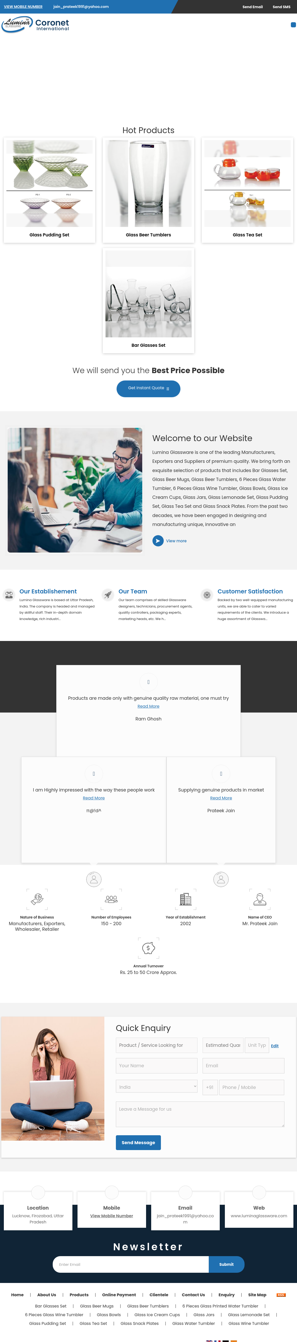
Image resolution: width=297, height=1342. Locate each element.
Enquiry (227, 1296)
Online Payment (119, 1296)
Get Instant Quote (148, 389)
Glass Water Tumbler (193, 1324)
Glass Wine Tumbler (248, 1324)
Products (79, 1296)
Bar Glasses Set (148, 345)
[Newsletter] (131, 1265)
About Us (46, 1296)
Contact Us (193, 1296)
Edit (275, 1047)
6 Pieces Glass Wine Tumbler (54, 1316)
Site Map (257, 1296)
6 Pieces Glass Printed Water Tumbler (220, 1307)
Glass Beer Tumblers (148, 235)
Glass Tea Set (247, 235)
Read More (148, 707)
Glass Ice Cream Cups (157, 1316)
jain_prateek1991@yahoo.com (81, 6)
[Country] (156, 1087)
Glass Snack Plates (139, 1324)
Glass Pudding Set (49, 235)
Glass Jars (203, 1316)
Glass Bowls (109, 1316)
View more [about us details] (176, 541)
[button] (23, 6)
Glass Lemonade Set (249, 1316)
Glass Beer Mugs (97, 1307)
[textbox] (257, 1046)
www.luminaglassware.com (259, 1217)
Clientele (159, 1296)
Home (17, 1296)
